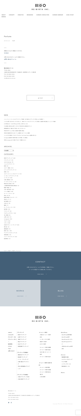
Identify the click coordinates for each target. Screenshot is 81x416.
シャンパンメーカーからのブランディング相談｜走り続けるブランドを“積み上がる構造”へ (24, 119)
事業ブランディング (22, 348)
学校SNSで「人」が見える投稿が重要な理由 (14, 131)
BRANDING (30, 14)
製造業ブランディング (22, 366)
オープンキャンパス (8, 207)
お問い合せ (6, 217)
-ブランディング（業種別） (22, 361)
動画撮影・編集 (65, 366)
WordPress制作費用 (67, 344)
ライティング (6, 211)
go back (45, 98)
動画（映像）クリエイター (9, 197)
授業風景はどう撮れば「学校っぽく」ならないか (15, 129)
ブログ (13, 41)
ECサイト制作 (43, 353)
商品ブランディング (22, 351)
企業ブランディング (22, 346)
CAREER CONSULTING (42, 14)
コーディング (7, 178)
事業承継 (6, 235)
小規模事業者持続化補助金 (10, 186)
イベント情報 (7, 191)
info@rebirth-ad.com (9, 78)
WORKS (4, 16)
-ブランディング (20, 341)
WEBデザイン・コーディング (10, 225)
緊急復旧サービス (66, 375)
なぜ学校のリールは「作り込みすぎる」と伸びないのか (16, 124)
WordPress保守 (66, 346)
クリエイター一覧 (12, 346)
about (10, 341)
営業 (5, 172)
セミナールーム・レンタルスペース (11, 174)
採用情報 (10, 353)
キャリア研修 (64, 371)
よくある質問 (42, 386)
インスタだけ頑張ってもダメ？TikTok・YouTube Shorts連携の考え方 (20, 135)
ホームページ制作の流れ (45, 365)
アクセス (10, 355)
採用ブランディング (8, 158)
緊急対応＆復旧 (8, 184)
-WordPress (64, 341)
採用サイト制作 (43, 351)
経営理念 (6, 239)
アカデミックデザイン (8, 213)
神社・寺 (6, 195)
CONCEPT (12, 14)
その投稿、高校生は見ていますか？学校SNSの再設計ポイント (18, 126)
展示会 (5, 227)
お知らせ (6, 203)
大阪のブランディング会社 (23, 386)
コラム (5, 223)
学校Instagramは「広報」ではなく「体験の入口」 (15, 140)
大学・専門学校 (7, 190)
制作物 (5, 209)
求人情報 (6, 215)
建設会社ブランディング (23, 364)
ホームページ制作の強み (45, 359)
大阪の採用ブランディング (23, 388)
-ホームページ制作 (43, 341)
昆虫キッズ (6, 199)
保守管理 (6, 201)
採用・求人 (6, 231)
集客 (5, 166)
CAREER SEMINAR (57, 14)
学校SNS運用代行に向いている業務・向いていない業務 (17, 133)
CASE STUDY (70, 14)
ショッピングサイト (8, 164)
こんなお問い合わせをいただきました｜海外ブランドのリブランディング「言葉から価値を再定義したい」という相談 (30, 122)
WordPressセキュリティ (67, 348)
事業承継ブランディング (23, 355)
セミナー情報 (7, 168)
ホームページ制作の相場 (45, 379)
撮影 (5, 205)
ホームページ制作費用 (45, 376)
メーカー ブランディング (23, 368)
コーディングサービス (66, 373)
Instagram (6, 219)
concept (11, 344)
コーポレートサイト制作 (45, 348)
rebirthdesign (7, 162)
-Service (63, 364)
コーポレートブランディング (10, 176)
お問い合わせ (11, 360)
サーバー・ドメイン (8, 193)
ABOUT (4, 14)
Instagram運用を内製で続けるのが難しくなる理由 (16, 138)
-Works (63, 381)
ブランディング (7, 160)
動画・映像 (6, 188)
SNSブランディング (22, 353)
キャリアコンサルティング (9, 233)
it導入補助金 (7, 180)
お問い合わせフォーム (10, 59)
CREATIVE (21, 14)
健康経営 (6, 229)
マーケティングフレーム (9, 182)
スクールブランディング (9, 170)
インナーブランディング (9, 237)
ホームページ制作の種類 (45, 356)
